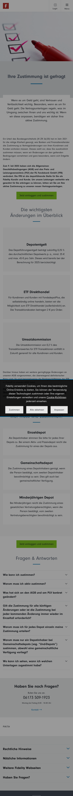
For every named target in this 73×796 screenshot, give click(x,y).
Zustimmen (14, 409)
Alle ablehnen (37, 409)
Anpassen (59, 409)
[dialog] (36, 397)
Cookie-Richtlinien (56, 397)
